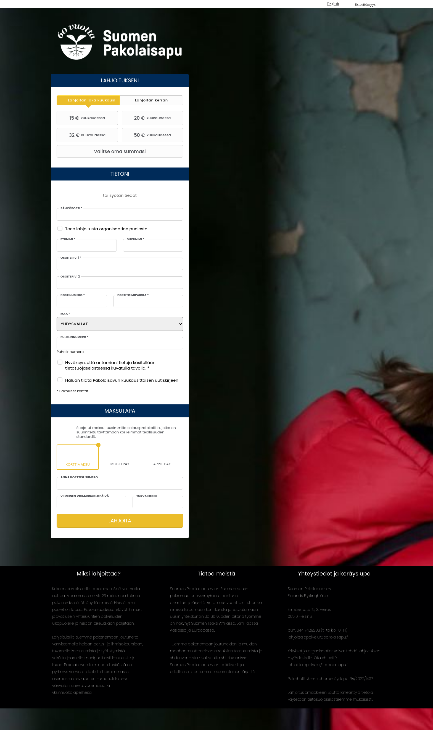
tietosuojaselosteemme (330, 699)
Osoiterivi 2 (70, 277)
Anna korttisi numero (79, 477)
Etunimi (67, 239)
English (333, 4)
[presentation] (88, 100)
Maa (65, 314)
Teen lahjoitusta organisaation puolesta (106, 229)
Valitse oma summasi (102, 151)
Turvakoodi (146, 496)
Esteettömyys (365, 4)
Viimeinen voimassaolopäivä (84, 496)
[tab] (88, 100)
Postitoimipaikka (133, 295)
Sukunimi (135, 239)
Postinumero (72, 295)
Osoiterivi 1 (70, 258)
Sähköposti (71, 208)
